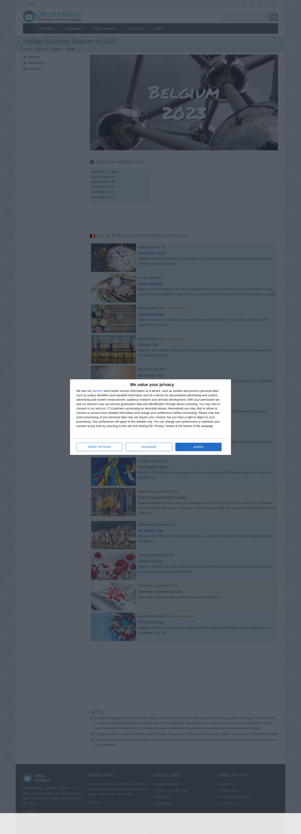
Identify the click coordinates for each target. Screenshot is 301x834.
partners (97, 390)
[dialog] (150, 417)
